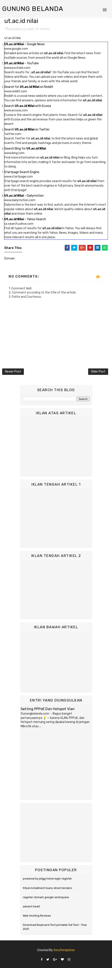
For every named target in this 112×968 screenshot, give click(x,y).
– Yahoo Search (25, 219)
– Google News (24, 44)
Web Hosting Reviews (37, 915)
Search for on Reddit (28, 87)
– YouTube (21, 63)
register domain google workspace (46, 897)
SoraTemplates (64, 950)
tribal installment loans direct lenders (47, 888)
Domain (45, 28)
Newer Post (13, 371)
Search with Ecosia (27, 106)
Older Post (98, 371)
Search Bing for (25, 148)
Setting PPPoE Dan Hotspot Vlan (48, 709)
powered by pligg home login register (47, 878)
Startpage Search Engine (21, 172)
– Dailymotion (24, 195)
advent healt (31, 906)
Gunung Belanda (32, 9)
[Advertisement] (56, 446)
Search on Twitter (27, 129)
